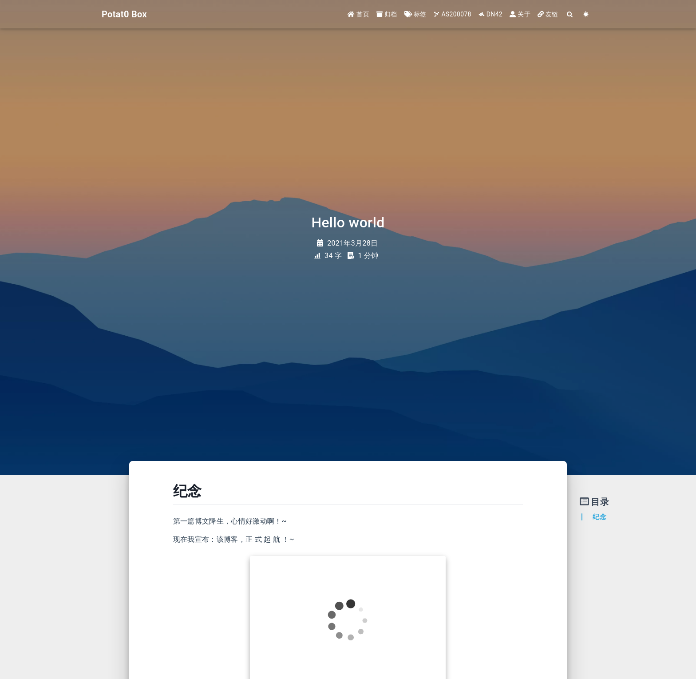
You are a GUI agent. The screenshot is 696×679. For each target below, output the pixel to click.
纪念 (599, 517)
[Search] (570, 14)
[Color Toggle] (586, 14)
